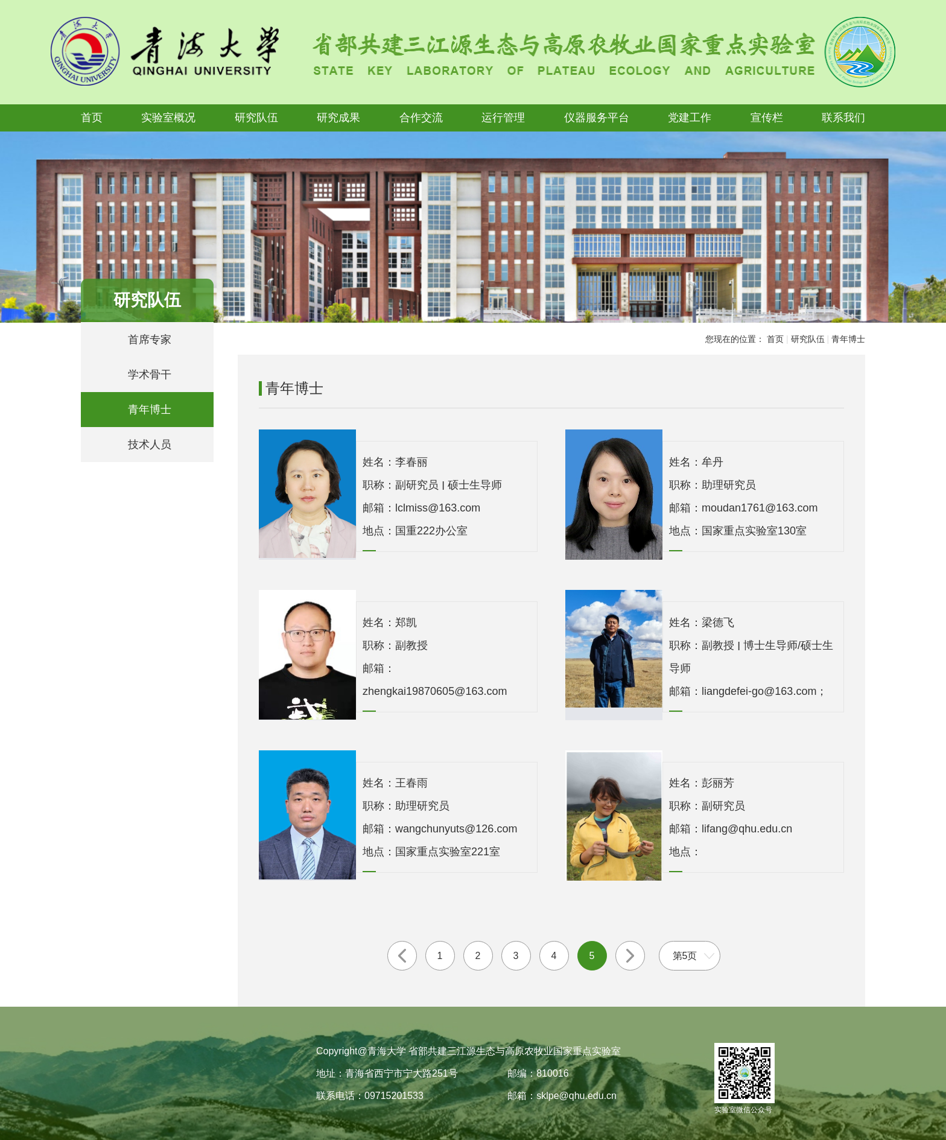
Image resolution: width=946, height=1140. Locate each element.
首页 (92, 118)
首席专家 (149, 340)
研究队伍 (256, 118)
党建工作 (689, 118)
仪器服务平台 (596, 118)
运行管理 (503, 118)
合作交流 (421, 118)
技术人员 (149, 445)
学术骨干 (149, 375)
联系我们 (843, 118)
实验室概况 (168, 118)
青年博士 (149, 410)
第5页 (685, 956)
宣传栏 (767, 118)
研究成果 (338, 118)
